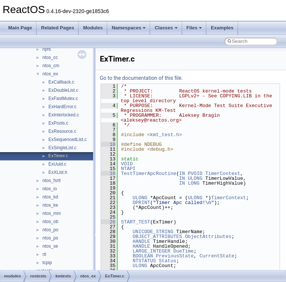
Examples (222, 28)
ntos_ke (50, 205)
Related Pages (57, 28)
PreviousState (175, 256)
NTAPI (128, 168)
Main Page (20, 28)
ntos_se (50, 246)
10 (108, 144)
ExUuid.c (57, 164)
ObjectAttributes (208, 236)
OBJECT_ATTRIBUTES (157, 236)
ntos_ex (50, 73)
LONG (193, 183)
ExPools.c (58, 123)
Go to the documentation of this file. (141, 78)
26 (108, 222)
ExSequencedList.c (67, 139)
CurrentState (217, 256)
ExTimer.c (58, 156)
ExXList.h (57, 172)
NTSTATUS (144, 260)
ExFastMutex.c (63, 98)
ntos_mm (51, 213)
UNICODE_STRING (153, 231)
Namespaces (129, 28)
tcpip (47, 262)
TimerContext (222, 173)
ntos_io (49, 188)
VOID (127, 163)
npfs (46, 49)
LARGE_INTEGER (151, 251)
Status (167, 260)
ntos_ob (50, 221)
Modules (93, 28)
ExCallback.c (61, 82)
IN (182, 173)
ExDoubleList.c (63, 90)
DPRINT (141, 202)
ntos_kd (50, 197)
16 (108, 173)
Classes (166, 28)
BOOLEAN (143, 256)
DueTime (183, 251)
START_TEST (135, 222)
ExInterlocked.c (63, 115)
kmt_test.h (164, 134)
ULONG (195, 178)
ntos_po (50, 229)
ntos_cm (50, 65)
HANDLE (141, 241)
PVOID (195, 173)
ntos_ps (50, 238)
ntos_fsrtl (51, 180)
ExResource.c (62, 131)
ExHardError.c (62, 106)
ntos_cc (50, 57)
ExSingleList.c (62, 147)
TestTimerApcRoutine (148, 173)
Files (194, 28)
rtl (44, 254)
